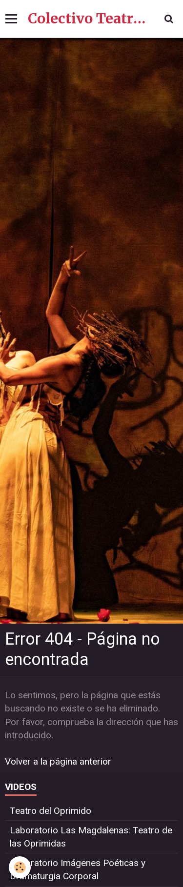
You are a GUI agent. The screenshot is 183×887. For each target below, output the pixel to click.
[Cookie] (20, 867)
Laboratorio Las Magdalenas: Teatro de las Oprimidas (91, 837)
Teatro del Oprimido (50, 810)
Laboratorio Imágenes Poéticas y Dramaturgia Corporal (77, 869)
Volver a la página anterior (58, 761)
